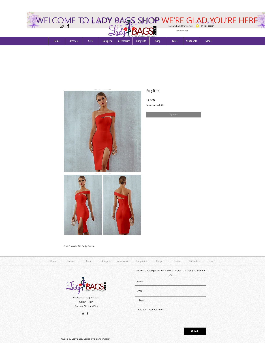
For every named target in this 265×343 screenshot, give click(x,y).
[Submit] (195, 331)
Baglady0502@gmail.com (180, 26)
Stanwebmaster (102, 338)
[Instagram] (61, 25)
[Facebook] (68, 25)
